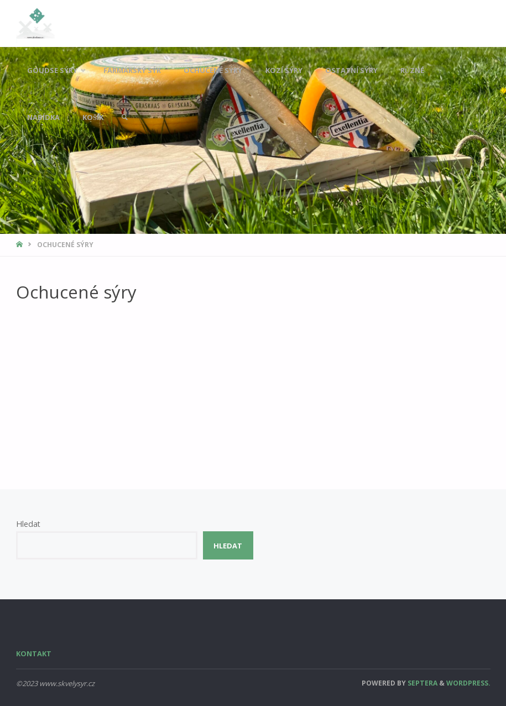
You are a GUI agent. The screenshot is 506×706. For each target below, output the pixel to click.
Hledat (28, 524)
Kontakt (33, 653)
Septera (421, 683)
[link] (124, 117)
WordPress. (468, 683)
